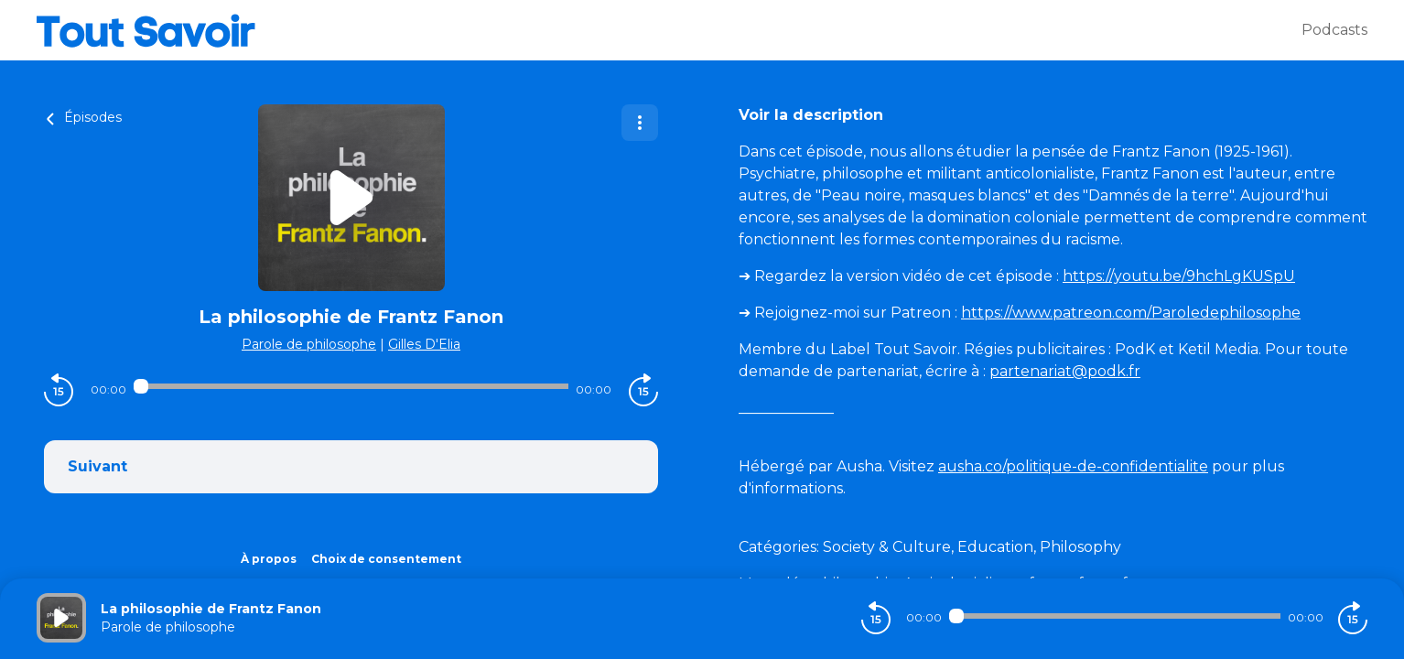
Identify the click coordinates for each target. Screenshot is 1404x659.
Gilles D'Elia (424, 344)
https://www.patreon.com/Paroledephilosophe (1131, 312)
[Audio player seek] (350, 386)
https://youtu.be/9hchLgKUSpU (1179, 276)
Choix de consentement (386, 559)
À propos (269, 559)
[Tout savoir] (669, 30)
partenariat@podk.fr (1064, 371)
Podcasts (1334, 29)
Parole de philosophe (309, 344)
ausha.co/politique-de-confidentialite (1073, 466)
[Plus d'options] (639, 122)
